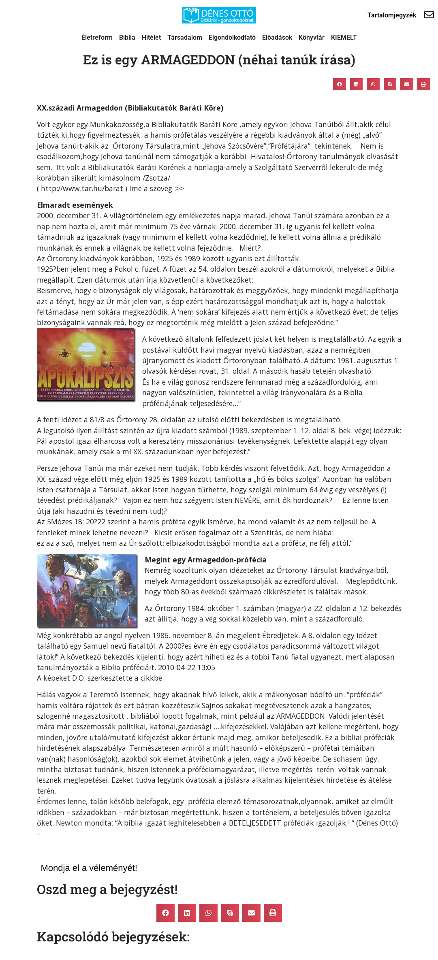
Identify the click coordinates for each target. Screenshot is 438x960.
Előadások (277, 37)
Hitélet (151, 37)
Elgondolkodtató (232, 37)
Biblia (127, 37)
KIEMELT (344, 37)
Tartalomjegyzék (391, 15)
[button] (339, 84)
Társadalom (184, 37)
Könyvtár (312, 37)
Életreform (97, 37)
